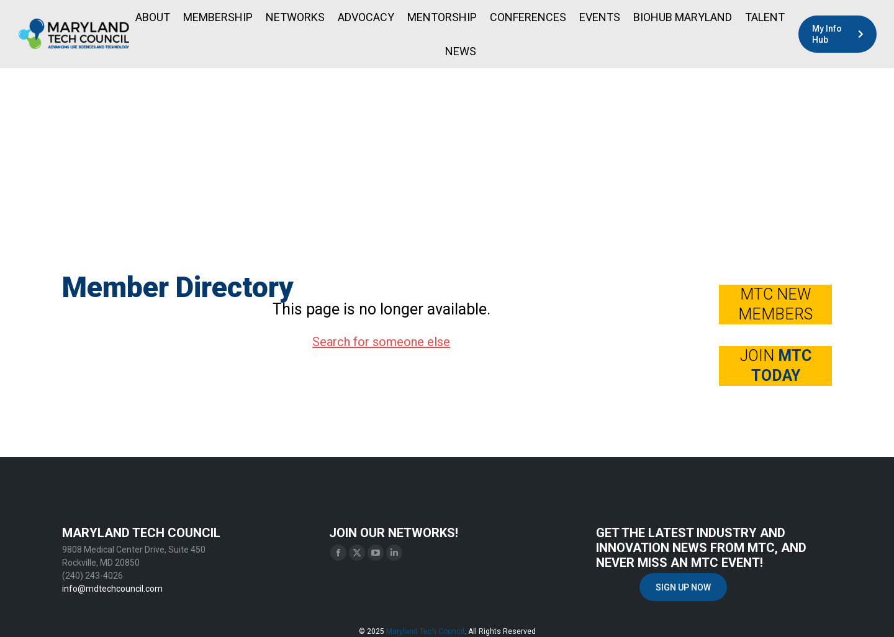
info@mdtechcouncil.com (112, 589)
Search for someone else (381, 341)
